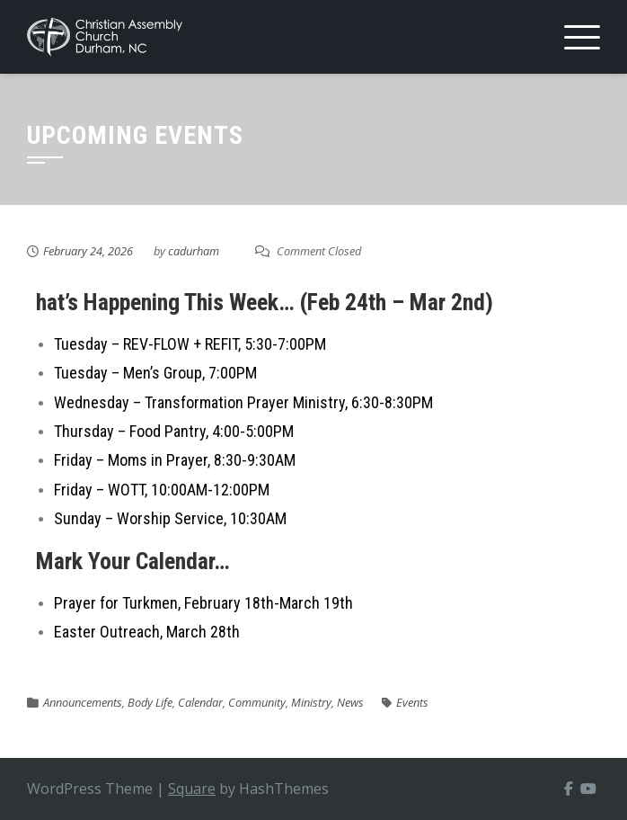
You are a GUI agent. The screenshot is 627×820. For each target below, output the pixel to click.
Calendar (200, 702)
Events (412, 702)
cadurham (193, 251)
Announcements (82, 702)
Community (257, 702)
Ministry (311, 702)
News (350, 702)
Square (192, 788)
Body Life (150, 702)
